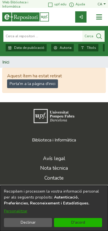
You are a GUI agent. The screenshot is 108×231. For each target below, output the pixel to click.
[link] (81, 17)
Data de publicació (26, 47)
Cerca (93, 36)
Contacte (54, 178)
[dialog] (54, 208)
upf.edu (56, 4)
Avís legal (54, 158)
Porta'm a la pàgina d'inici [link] (32, 83)
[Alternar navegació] (99, 17)
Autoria (62, 47)
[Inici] (25, 16)
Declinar (28, 222)
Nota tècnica (54, 168)
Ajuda (77, 4)
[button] (102, 4)
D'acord (78, 222)
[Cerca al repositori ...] (42, 36)
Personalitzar (15, 211)
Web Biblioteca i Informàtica (15, 4)
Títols (88, 47)
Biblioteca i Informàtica (54, 140)
